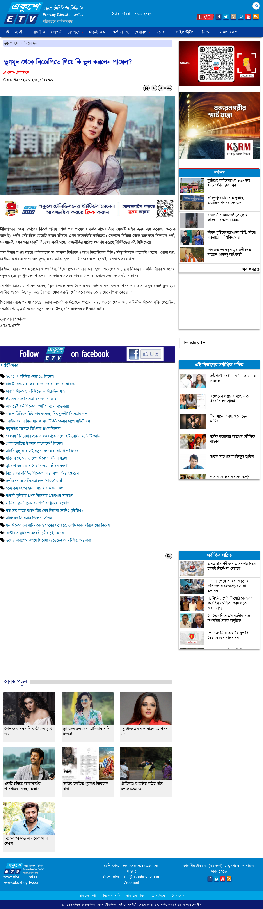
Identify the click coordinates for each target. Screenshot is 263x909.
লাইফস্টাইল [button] (186, 32)
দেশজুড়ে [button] (75, 32)
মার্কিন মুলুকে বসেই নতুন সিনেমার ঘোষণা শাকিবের (42, 451)
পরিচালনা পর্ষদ (110, 895)
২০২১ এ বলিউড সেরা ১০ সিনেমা (30, 376)
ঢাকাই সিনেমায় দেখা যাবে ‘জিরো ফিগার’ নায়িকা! (41, 383)
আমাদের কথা (87, 895)
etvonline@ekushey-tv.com (136, 876)
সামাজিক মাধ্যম (136, 895)
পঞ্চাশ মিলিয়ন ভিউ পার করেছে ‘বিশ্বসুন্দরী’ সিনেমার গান (46, 413)
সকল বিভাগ (230, 32)
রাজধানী (56, 32)
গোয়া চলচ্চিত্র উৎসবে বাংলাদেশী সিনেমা (34, 443)
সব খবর (251, 269)
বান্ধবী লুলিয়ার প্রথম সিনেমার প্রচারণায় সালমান (39, 495)
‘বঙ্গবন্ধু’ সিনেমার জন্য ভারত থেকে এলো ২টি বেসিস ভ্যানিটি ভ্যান (53, 436)
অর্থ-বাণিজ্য (121, 32)
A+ (169, 88)
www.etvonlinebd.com (22, 876)
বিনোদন (31, 43)
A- (153, 88)
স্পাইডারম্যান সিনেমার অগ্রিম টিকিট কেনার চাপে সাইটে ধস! (48, 421)
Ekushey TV (194, 342)
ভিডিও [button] (208, 32)
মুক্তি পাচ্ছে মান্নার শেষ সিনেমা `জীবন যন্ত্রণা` (37, 465)
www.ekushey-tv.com (22, 882)
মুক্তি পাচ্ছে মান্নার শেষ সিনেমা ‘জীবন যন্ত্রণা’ (37, 458)
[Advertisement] (87, 623)
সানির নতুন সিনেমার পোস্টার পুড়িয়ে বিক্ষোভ (38, 503)
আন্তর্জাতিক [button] (98, 32)
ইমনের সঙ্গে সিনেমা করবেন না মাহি (31, 398)
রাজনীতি (39, 32)
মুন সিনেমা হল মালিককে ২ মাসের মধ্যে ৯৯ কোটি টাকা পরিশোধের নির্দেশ (58, 525)
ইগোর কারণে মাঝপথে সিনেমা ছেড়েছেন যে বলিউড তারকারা (48, 540)
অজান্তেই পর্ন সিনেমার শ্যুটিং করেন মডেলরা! (37, 406)
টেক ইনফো (159, 895)
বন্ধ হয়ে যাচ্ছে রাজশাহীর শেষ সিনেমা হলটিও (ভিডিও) (44, 510)
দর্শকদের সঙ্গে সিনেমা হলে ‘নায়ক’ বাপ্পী (34, 480)
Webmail (131, 882)
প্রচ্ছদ (11, 43)
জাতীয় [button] (21, 32)
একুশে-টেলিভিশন (106, 905)
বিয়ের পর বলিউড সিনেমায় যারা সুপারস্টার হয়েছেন (43, 473)
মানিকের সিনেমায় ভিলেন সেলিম (29, 518)
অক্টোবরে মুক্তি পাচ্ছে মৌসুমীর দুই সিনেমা (35, 532)
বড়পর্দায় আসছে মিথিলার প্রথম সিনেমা (33, 428)
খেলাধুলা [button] (143, 32)
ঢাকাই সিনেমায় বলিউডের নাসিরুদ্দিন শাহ (35, 391)
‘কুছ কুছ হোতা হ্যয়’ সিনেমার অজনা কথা (35, 488)
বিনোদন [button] (163, 32)
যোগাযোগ (178, 895)
